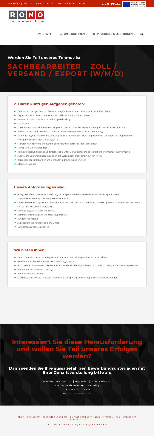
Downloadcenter (66, 3)
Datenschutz (129, 417)
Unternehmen (33, 417)
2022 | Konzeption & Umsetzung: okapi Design (69, 424)
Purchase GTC (46, 3)
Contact (82, 3)
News (97, 417)
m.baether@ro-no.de (80, 393)
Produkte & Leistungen (55, 417)
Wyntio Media (100, 424)
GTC (33, 3)
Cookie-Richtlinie (78, 419)
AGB (25, 3)
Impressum (14, 3)
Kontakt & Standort (81, 417)
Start (21, 417)
